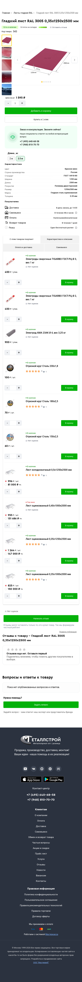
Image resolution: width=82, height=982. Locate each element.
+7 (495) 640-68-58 (29, 141)
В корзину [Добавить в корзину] (69, 282)
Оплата (41, 820)
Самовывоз (61, 247)
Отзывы (41, 864)
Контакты (41, 881)
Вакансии (41, 875)
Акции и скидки (41, 848)
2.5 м (20, 158)
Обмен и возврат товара (41, 837)
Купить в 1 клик (41, 119)
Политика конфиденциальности (41, 894)
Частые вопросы (41, 842)
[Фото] (46, 60)
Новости (41, 870)
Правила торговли (41, 911)
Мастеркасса (51, 934)
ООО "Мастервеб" (41, 962)
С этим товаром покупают (22, 239)
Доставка (41, 826)
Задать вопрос (41, 705)
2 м (11, 158)
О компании (41, 815)
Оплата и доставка (23, 247)
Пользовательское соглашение (41, 900)
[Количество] (15, 103)
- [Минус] (8, 103)
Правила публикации (68, 632)
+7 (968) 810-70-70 (29, 144)
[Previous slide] (18, 60)
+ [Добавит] (22, 103)
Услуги (41, 859)
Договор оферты (41, 916)
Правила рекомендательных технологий (41, 905)
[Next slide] (74, 60)
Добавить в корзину (41, 111)
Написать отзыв (41, 618)
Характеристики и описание (59, 239)
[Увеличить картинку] (10, 261)
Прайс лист (41, 853)
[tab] (42, 82)
